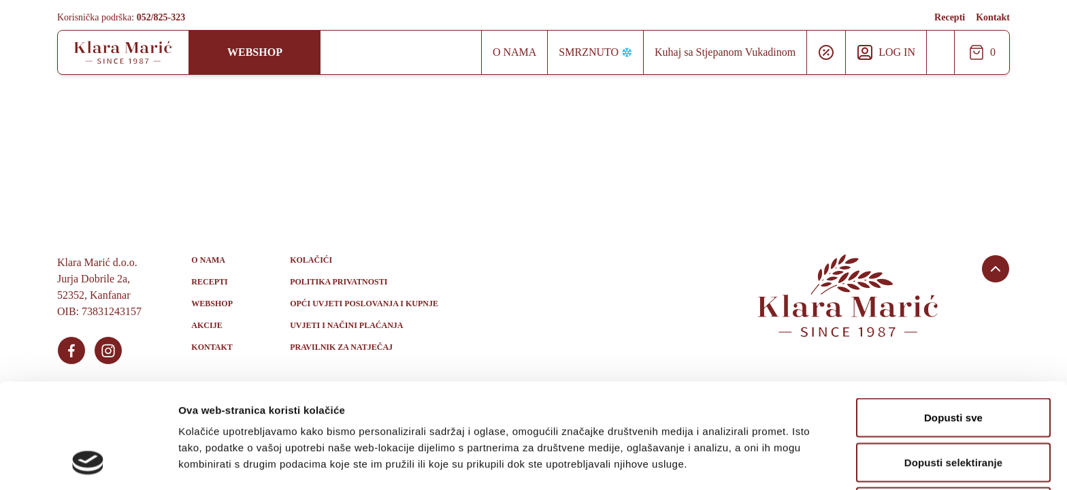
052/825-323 (161, 17)
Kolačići (311, 260)
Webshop (254, 52)
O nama (514, 52)
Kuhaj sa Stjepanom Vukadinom (725, 52)
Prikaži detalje (705, 463)
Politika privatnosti (338, 282)
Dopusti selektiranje (953, 367)
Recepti (949, 17)
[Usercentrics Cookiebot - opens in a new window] (88, 463)
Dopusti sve (953, 322)
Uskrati (953, 411)
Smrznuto (595, 52)
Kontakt (993, 17)
